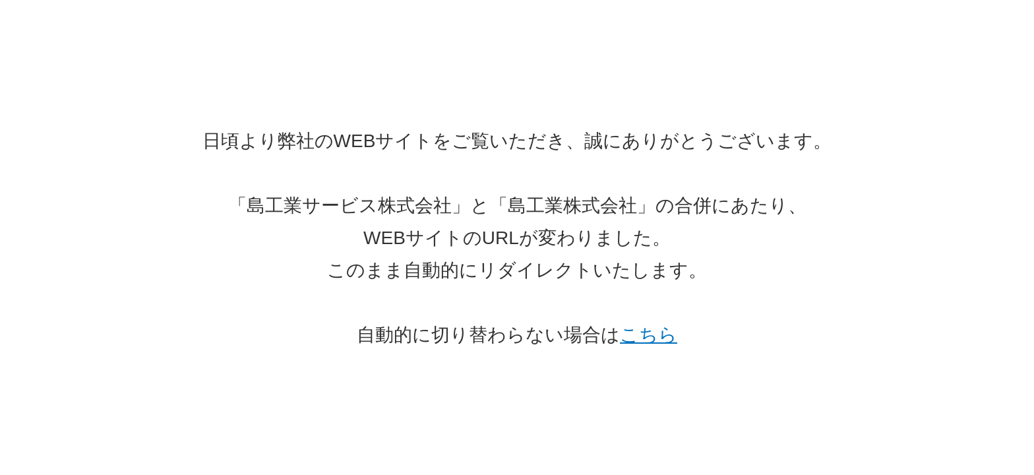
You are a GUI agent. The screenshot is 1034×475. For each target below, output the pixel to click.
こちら (648, 335)
